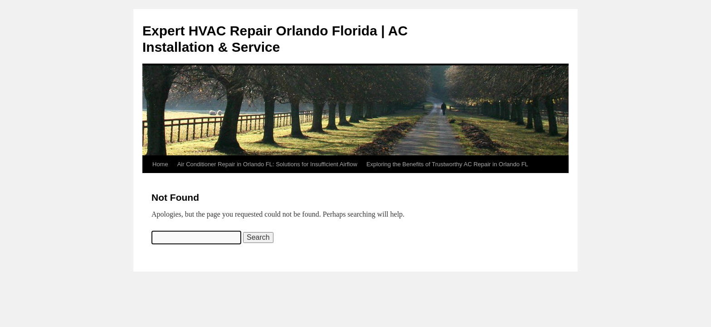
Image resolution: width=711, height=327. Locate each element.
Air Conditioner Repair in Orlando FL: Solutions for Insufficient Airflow (267, 164)
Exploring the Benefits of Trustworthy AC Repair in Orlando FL (447, 164)
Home (160, 164)
